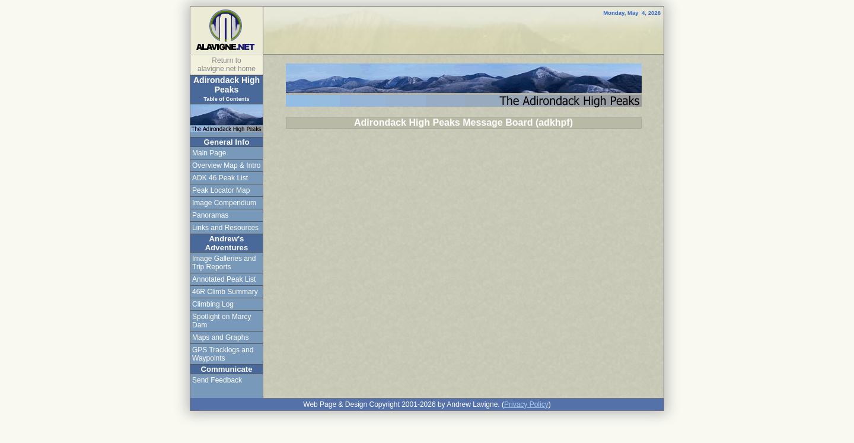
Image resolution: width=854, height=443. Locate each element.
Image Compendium (224, 203)
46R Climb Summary (225, 292)
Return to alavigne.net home (226, 64)
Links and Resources (225, 228)
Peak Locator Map (221, 190)
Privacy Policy (526, 404)
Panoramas (210, 215)
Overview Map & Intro (226, 165)
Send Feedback (217, 380)
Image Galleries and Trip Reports (224, 262)
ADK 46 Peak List (220, 178)
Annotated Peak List (224, 279)
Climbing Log (213, 304)
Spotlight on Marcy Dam (221, 321)
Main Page (209, 153)
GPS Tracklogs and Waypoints (222, 354)
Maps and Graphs (220, 337)
